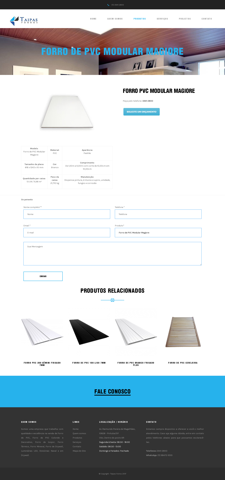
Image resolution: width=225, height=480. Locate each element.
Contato (207, 18)
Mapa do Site (79, 451)
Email (27, 225)
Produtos (140, 18)
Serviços (162, 18)
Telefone (120, 207)
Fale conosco (112, 391)
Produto (119, 225)
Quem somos (115, 18)
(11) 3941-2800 (117, 5)
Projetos (185, 18)
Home (93, 18)
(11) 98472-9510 (165, 455)
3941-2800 (147, 101)
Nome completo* (32, 207)
